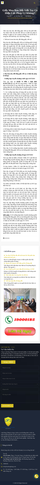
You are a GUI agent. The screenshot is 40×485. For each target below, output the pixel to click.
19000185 (5, 463)
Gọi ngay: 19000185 (8, 362)
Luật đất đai (28, 16)
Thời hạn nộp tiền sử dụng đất (13, 281)
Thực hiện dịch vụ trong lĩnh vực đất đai (16, 275)
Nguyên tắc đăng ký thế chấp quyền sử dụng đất (18, 263)
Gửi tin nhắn (6, 405)
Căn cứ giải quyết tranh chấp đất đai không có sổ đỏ (19, 269)
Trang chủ (9, 16)
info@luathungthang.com (9, 466)
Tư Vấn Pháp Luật (18, 16)
